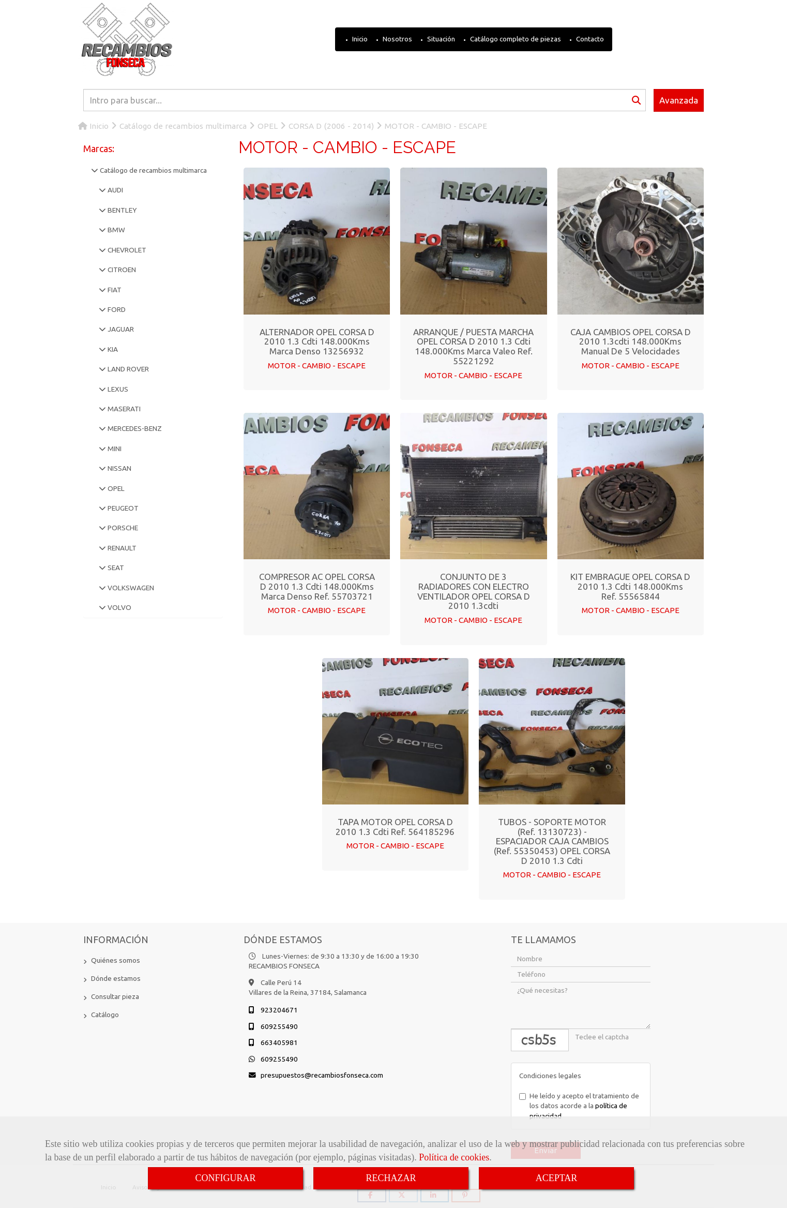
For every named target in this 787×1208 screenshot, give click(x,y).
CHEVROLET (126, 250)
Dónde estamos (116, 978)
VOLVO (118, 607)
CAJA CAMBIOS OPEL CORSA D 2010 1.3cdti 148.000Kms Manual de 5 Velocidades (630, 341)
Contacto (589, 39)
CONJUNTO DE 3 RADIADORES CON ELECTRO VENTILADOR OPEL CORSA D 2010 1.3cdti (473, 591)
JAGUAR (120, 329)
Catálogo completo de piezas (514, 39)
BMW (115, 230)
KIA (112, 349)
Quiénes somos (115, 960)
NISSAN (118, 468)
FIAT (114, 290)
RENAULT (121, 548)
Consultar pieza (115, 996)
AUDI (114, 190)
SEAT (115, 567)
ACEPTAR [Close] (557, 1178)
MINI (114, 448)
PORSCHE (122, 528)
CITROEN (121, 269)
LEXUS (117, 389)
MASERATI (123, 409)
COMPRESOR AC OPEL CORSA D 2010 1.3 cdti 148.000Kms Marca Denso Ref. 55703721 (317, 586)
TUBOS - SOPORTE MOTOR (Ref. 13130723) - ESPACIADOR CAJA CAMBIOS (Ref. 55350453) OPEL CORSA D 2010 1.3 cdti (552, 841)
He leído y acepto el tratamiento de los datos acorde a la (579, 1105)
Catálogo (105, 1014)
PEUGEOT (122, 508)
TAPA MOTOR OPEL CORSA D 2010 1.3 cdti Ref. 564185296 (395, 827)
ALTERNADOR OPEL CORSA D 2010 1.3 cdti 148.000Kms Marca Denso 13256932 (317, 341)
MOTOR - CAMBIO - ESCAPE (317, 365)
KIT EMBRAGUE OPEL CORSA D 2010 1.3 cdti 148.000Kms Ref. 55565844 (630, 586)
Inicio (359, 39)
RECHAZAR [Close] (391, 1178)
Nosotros (396, 39)
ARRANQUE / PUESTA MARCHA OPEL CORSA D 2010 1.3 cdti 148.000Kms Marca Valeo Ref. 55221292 (473, 346)
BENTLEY (121, 210)
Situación (440, 39)
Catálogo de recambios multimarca (152, 170)
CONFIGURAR (225, 1178)
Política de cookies (454, 1157)
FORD (116, 309)
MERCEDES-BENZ (134, 428)
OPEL (115, 488)
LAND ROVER (127, 369)
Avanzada (678, 100)
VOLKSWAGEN (130, 588)
